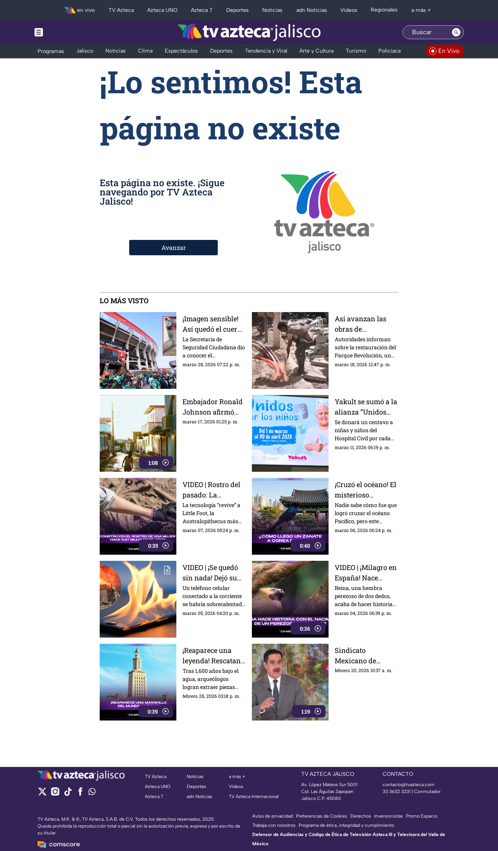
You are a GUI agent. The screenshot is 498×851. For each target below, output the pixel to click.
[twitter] (42, 794)
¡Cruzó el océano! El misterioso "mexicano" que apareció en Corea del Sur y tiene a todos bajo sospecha (365, 489)
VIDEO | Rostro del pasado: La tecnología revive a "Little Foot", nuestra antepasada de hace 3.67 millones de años (213, 489)
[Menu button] (65, 32)
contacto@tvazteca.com (408, 784)
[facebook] (80, 794)
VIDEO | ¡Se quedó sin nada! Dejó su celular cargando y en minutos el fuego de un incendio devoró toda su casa (214, 572)
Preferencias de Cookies (321, 816)
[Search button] (456, 32)
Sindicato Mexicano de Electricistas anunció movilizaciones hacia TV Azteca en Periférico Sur (365, 655)
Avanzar (173, 247)
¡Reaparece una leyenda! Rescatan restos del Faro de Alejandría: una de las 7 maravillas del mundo (212, 655)
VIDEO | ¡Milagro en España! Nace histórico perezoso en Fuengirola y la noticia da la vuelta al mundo (366, 572)
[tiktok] (67, 794)
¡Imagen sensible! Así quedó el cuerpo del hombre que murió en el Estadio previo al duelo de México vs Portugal (213, 324)
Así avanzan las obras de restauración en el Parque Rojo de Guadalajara (364, 324)
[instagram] (55, 794)
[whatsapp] (92, 793)
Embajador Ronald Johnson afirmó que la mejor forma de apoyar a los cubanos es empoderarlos (212, 406)
